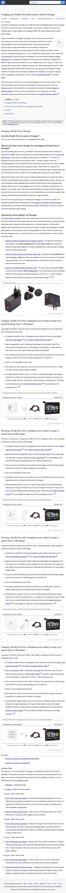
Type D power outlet (37, 458)
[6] (45, 457)
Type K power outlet (32, 674)
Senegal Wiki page (43, 74)
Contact (30, 883)
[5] (51, 339)
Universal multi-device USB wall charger (19, 867)
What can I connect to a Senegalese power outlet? (22, 758)
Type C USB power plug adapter (16, 798)
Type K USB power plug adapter (16, 860)
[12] (51, 277)
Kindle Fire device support (48, 94)
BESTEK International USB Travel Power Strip (21, 268)
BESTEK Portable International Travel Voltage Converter (24, 241)
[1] (51, 74)
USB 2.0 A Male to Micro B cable (39, 340)
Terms (54, 883)
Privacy (49, 883)
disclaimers (11, 124)
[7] (23, 449)
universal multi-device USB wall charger (48, 202)
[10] (41, 673)
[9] (28, 556)
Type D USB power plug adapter (16, 824)
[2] (58, 93)
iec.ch (8, 794)
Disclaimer (43, 883)
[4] (23, 339)
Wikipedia (9, 785)
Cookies (36, 883)
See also (8, 110)
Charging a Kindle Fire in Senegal (16, 103)
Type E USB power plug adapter (16, 556)
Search (59, 883)
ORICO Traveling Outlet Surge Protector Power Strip (23, 254)
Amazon (8, 789)
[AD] (53, 277)
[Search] (45, 2)
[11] (20, 665)
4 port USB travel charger (12, 218)
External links (9, 114)
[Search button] (63, 2)
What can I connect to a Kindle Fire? (18, 763)
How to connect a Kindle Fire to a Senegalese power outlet (23, 106)
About (25, 883)
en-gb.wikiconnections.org (15, 883)
